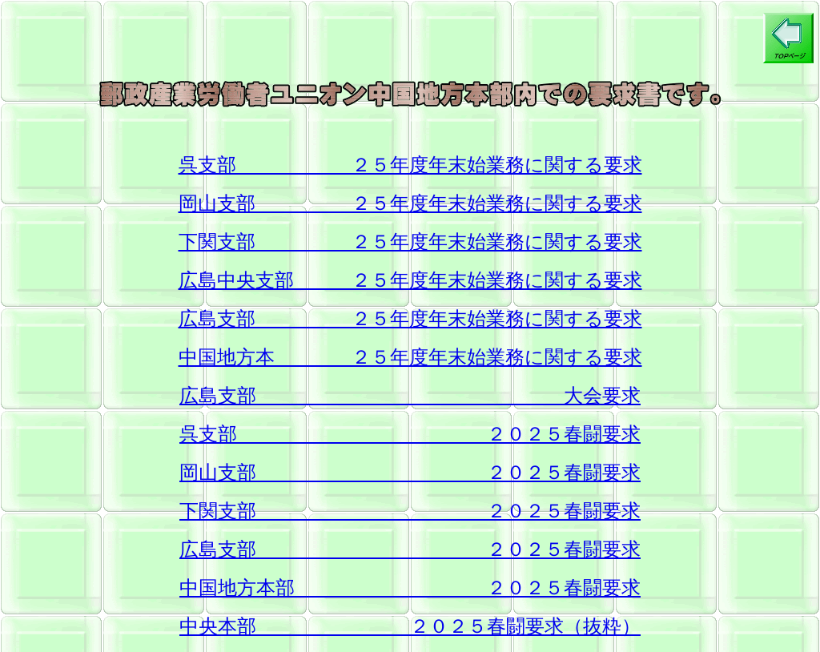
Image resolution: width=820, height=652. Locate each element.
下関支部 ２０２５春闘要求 (410, 511)
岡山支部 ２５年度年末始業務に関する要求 (410, 203)
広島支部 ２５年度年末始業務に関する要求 (410, 318)
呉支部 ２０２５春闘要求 (410, 434)
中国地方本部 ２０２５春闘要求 (410, 588)
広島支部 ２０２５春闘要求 (410, 549)
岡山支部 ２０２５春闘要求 (410, 472)
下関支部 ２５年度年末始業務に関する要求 (410, 241)
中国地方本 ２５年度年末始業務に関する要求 (410, 357)
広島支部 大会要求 (410, 395)
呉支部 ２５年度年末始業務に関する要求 (410, 165)
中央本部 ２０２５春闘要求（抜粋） (410, 626)
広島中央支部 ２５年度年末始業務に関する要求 (410, 280)
